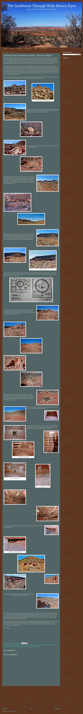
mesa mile (35, 644)
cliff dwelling (16, 644)
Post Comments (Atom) (12, 711)
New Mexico (28, 48)
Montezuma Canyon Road (51, 644)
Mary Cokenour (27, 644)
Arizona (12, 48)
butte (10, 644)
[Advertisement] (31, 697)
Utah (35, 48)
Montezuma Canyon (41, 644)
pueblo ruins (6, 646)
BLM (7, 644)
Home (5, 48)
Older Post (57, 708)
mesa (32, 644)
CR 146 (20, 644)
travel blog (36, 646)
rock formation (11, 646)
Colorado (19, 48)
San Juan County (18, 646)
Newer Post (5, 708)
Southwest (24, 646)
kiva (23, 644)
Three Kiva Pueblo (29, 646)
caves (12, 644)
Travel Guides (43, 48)
